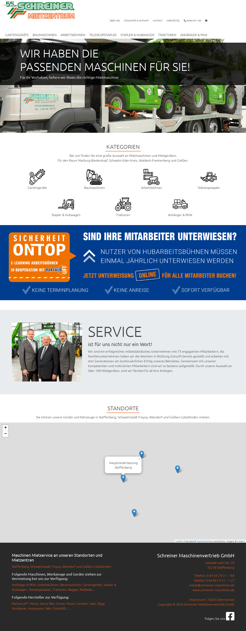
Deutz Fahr (47, 603)
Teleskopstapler (102, 34)
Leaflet (178, 541)
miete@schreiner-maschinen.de (211, 585)
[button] (18, 86)
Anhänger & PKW (193, 34)
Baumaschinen (45, 34)
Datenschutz (225, 599)
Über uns (115, 20)
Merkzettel (173, 20)
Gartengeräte (17, 34)
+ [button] (5, 428)
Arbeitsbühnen (73, 34)
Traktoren (167, 34)
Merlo (34, 603)
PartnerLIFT (20, 603)
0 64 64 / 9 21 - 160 (220, 575)
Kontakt (158, 20)
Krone (60, 603)
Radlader (86, 589)
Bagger (73, 589)
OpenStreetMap (205, 541)
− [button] (5, 434)
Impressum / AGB (201, 599)
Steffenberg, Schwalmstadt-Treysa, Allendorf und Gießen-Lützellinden (61, 566)
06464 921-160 (192, 20)
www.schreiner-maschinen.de (213, 590)
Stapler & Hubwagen (137, 34)
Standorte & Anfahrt (136, 20)
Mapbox (241, 541)
